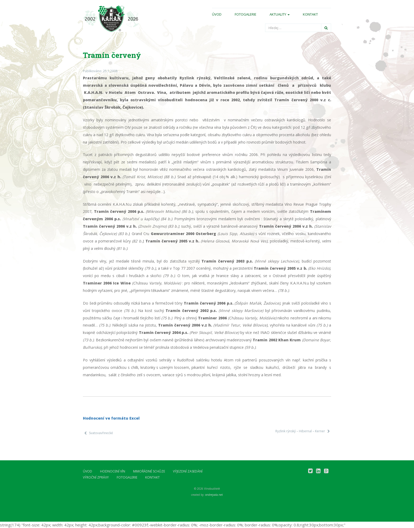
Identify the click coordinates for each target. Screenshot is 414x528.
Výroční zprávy (96, 477)
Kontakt (310, 14)
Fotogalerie (245, 14)
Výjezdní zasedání (188, 471)
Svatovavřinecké (101, 433)
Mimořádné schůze (149, 471)
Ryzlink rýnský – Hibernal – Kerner (300, 431)
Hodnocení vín (112, 471)
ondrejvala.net (214, 495)
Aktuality (280, 14)
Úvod (217, 14)
